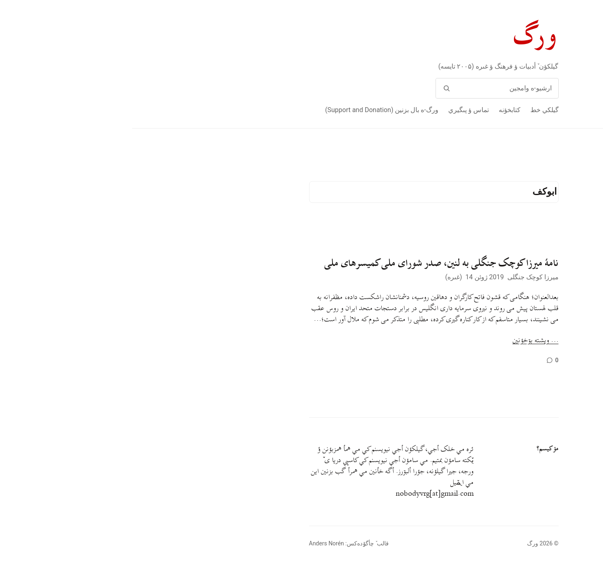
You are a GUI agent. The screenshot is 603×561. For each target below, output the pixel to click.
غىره (321, 277)
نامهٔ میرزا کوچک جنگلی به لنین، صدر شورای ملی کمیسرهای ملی (309, 263)
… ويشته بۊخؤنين (403, 340)
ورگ (404, 36)
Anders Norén (194, 543)
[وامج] (315, 88)
